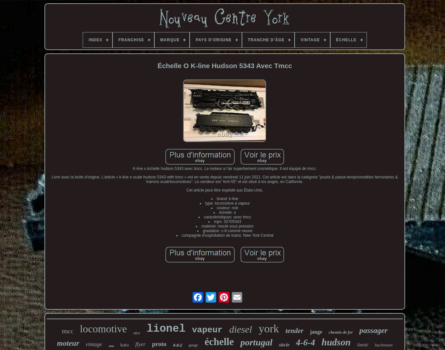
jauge (316, 332)
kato (124, 344)
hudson (336, 342)
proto (159, 344)
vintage (94, 344)
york (269, 328)
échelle (219, 341)
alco (136, 333)
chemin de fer (341, 332)
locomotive (103, 329)
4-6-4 (305, 342)
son (111, 346)
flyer (140, 344)
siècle (284, 344)
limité (362, 344)
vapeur (207, 330)
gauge (193, 345)
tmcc (67, 331)
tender (294, 331)
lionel (165, 329)
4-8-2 (177, 345)
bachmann (383, 344)
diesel (240, 329)
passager (373, 330)
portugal (256, 342)
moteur (68, 343)
